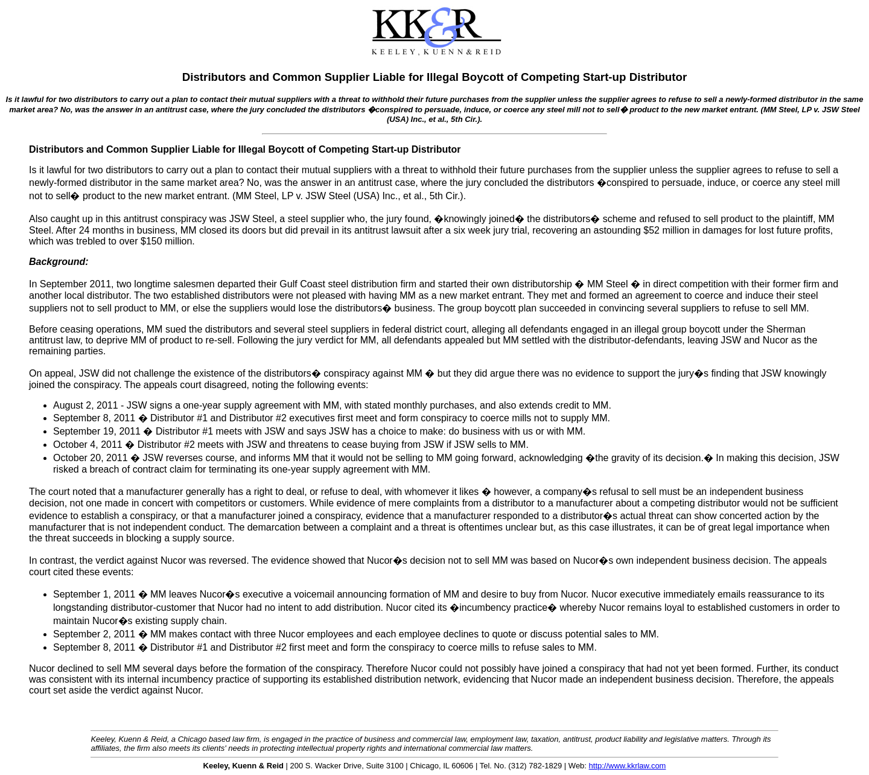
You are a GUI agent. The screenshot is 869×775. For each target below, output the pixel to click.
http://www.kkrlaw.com (627, 765)
